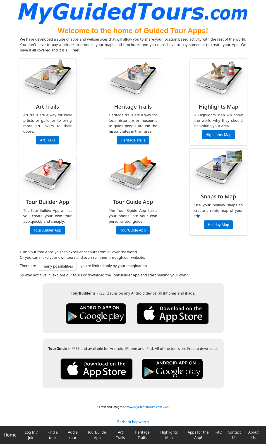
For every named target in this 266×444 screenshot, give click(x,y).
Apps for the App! (198, 435)
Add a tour (73, 435)
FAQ (218, 432)
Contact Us (234, 435)
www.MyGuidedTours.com (144, 407)
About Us (253, 435)
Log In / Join (31, 435)
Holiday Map (218, 224)
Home (10, 435)
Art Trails (120, 435)
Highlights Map (169, 435)
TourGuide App (133, 230)
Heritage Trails (142, 435)
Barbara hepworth (133, 421)
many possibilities (58, 266)
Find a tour (53, 435)
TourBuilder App (97, 435)
